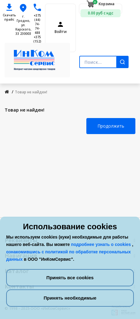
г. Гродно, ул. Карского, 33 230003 (23, 25)
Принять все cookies (69, 277)
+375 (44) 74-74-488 (37, 24)
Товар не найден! (31, 92)
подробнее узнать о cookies (101, 244)
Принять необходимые (69, 298)
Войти (61, 31)
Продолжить (110, 126)
